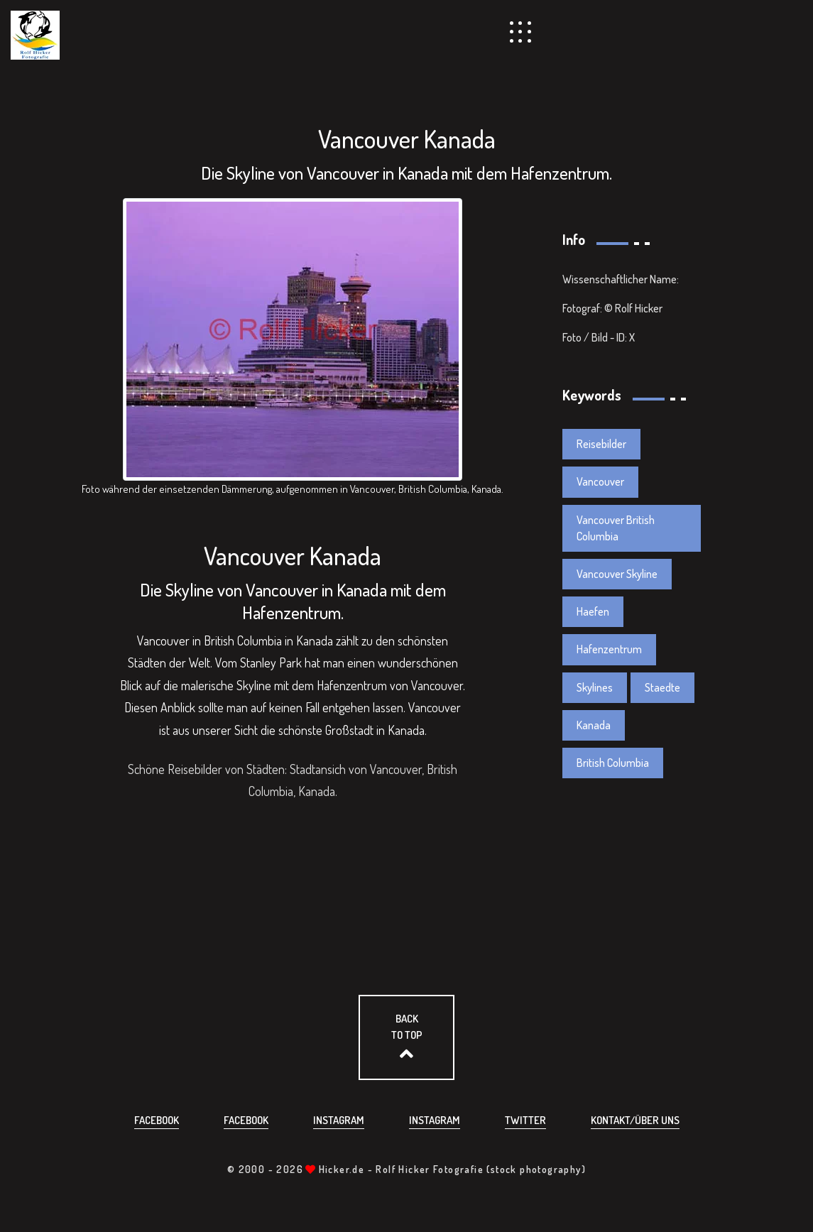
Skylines (595, 687)
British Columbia (613, 763)
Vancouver (600, 481)
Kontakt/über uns (635, 1120)
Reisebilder (601, 444)
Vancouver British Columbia (616, 528)
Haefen (593, 611)
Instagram (338, 1120)
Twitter (525, 1120)
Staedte (662, 687)
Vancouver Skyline (617, 574)
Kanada (594, 725)
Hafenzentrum (609, 649)
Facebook (156, 1120)
